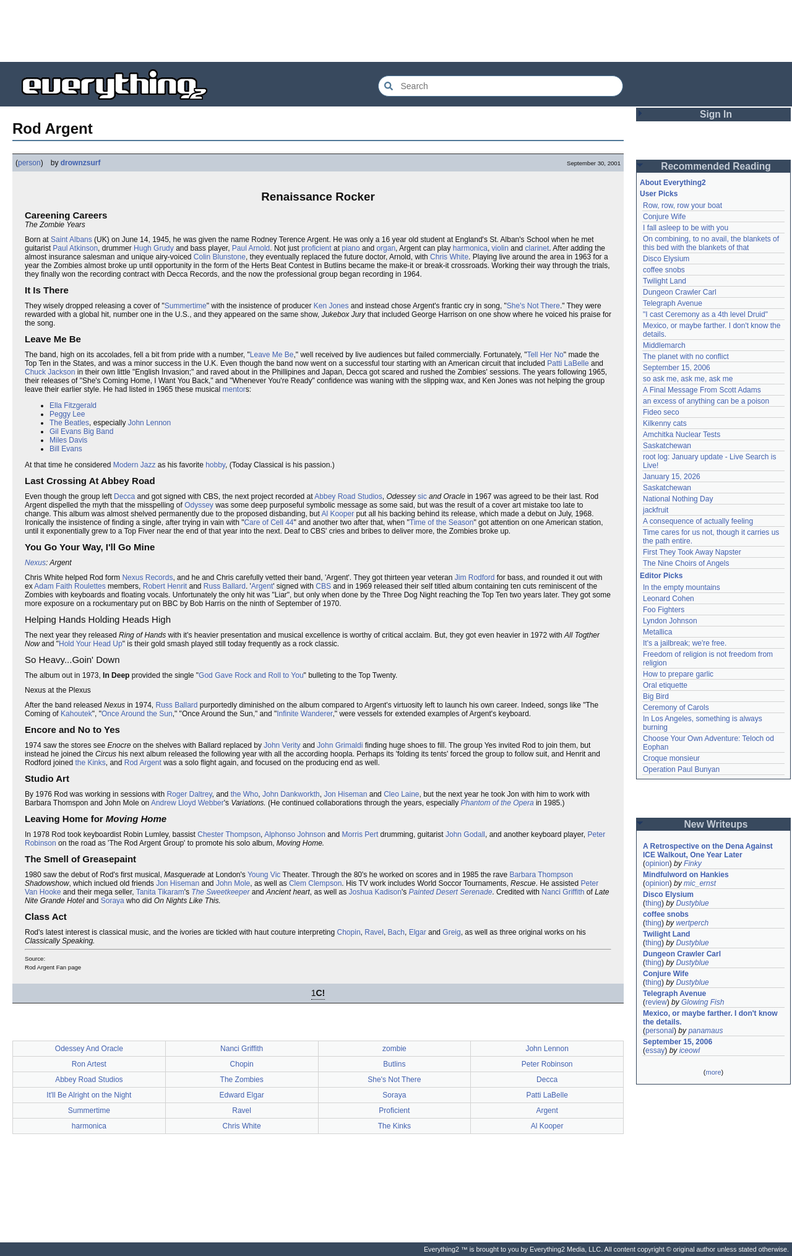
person (29, 162)
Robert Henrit (165, 586)
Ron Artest (89, 1064)
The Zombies (242, 1079)
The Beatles (69, 422)
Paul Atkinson (75, 248)
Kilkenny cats (665, 423)
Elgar (417, 932)
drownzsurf (81, 162)
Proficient (394, 1110)
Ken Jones (331, 305)
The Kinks (394, 1126)
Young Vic (264, 874)
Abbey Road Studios (348, 496)
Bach (396, 932)
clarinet (537, 248)
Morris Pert (360, 834)
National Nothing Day (678, 499)
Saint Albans (71, 239)
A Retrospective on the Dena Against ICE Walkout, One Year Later (708, 850)
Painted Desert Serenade (451, 892)
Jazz (148, 465)
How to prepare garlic (678, 674)
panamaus (705, 1030)
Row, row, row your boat (682, 205)
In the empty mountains (681, 587)
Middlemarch (664, 345)
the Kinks (90, 762)
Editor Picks (661, 575)
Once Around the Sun (137, 713)
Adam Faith (53, 586)
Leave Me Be (272, 354)
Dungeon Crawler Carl (680, 292)
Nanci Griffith (562, 892)
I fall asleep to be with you (685, 227)
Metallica (657, 632)
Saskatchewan (667, 445)
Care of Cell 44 (268, 522)
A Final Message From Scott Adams (702, 390)
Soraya (112, 900)
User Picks (659, 193)
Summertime (186, 305)
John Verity (282, 745)
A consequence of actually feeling (698, 521)
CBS (323, 586)
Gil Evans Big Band (81, 431)
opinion (657, 863)
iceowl (689, 1050)
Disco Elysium (666, 258)
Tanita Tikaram (160, 892)
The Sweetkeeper (220, 892)
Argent (262, 586)
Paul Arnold (251, 248)
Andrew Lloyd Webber (187, 803)
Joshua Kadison (375, 892)
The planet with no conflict (686, 356)
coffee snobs (664, 270)
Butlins (394, 1064)
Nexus (35, 562)
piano (350, 248)
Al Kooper (337, 513)
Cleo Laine (401, 794)
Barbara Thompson (541, 874)
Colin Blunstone (220, 257)
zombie (394, 1048)
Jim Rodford (475, 577)
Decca (124, 496)
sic (422, 496)
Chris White (449, 257)
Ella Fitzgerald (73, 405)
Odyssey (198, 505)
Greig (451, 932)
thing (653, 903)
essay (655, 1050)
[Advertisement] (396, 31)
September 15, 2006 (676, 367)
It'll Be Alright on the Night (88, 1095)
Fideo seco (661, 412)
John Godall (465, 834)
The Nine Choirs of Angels (686, 563)
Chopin (349, 932)
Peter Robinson (547, 1064)
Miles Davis (68, 440)
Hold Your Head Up (91, 643)
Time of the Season (442, 522)
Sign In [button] (716, 114)
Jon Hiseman (345, 794)
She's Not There (533, 305)
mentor (234, 389)
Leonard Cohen (668, 598)
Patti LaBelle (567, 363)
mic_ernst (700, 883)
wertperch (692, 923)
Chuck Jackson (50, 372)
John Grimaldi (340, 745)
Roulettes (90, 586)
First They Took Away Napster (692, 552)
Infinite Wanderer (304, 713)
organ (385, 248)
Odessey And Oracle (89, 1048)
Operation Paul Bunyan (681, 769)
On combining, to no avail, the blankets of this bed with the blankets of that (711, 243)
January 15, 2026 (671, 476)
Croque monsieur (671, 758)
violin (500, 248)
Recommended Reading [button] (716, 166)
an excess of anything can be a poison (706, 401)
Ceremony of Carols (676, 707)
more (713, 1072)
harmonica (470, 248)
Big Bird (656, 696)
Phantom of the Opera (497, 803)
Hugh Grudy (154, 248)
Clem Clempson (315, 883)
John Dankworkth (291, 794)
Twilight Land (664, 281)
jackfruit (655, 510)
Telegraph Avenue (672, 303)
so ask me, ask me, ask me (688, 379)
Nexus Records (147, 577)
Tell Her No (545, 354)
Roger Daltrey (189, 794)
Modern (126, 465)
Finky (693, 863)
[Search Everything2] (500, 86)
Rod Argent (142, 762)
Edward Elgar (242, 1095)
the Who (245, 794)
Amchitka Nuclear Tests (681, 434)
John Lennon (149, 422)
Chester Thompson (228, 834)
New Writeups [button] (716, 824)
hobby (215, 465)
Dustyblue (692, 903)
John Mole (233, 883)
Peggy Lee (67, 414)
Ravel (374, 932)
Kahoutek (76, 713)
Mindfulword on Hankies (686, 874)
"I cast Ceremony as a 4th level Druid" (705, 314)
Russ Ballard (225, 586)
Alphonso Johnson (294, 834)
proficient (316, 248)
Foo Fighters (663, 609)
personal (659, 1030)
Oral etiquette (665, 685)
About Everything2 (673, 182)
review (656, 1002)
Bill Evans (66, 448)
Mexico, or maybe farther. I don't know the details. (710, 1017)
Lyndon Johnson (670, 621)
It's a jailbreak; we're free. (684, 643)
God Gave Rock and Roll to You (251, 675)
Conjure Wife (664, 216)
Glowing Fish (702, 1002)
